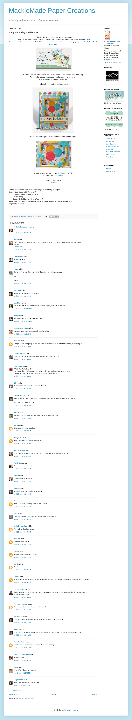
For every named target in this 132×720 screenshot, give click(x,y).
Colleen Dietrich (19, 395)
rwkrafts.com (18, 247)
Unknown (17, 341)
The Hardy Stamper (21, 604)
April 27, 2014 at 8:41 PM (22, 262)
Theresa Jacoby (19, 353)
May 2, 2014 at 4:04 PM (22, 686)
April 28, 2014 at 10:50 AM (22, 443)
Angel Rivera (110, 139)
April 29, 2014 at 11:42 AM (22, 648)
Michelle (17, 315)
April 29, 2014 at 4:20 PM (22, 660)
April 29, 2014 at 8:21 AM (22, 622)
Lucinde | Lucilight (20, 526)
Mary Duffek (18, 290)
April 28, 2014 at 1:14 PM (22, 469)
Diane (16, 425)
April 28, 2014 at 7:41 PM (22, 557)
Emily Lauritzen (19, 616)
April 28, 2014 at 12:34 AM (22, 346)
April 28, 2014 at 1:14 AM (22, 359)
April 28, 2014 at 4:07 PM (22, 532)
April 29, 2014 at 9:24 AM (22, 635)
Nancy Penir (110, 154)
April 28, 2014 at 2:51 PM (22, 507)
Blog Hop (59, 175)
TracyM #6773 (19, 366)
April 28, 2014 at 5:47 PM (22, 544)
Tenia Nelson (18, 256)
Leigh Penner (18, 680)
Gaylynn (17, 475)
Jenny (16, 269)
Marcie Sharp (110, 149)
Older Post (93, 694)
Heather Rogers (19, 450)
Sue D (16, 564)
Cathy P (16, 551)
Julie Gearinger (111, 144)
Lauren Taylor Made (21, 328)
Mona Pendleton (19, 642)
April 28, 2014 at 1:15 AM (22, 376)
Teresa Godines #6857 (22, 654)
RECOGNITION (111, 171)
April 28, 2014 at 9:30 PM (22, 582)
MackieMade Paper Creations (52, 10)
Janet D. (17, 577)
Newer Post (13, 694)
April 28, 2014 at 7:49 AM (22, 418)
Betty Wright (110, 141)
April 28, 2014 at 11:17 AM (22, 456)
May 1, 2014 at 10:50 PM (22, 673)
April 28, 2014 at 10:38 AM (22, 431)
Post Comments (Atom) (26, 698)
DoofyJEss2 (18, 438)
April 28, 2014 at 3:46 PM (22, 519)
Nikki (15, 383)
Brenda (16, 629)
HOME (108, 168)
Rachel (16, 239)
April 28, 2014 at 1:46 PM (22, 494)
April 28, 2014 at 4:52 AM (22, 389)
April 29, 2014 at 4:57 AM (22, 610)
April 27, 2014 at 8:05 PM (22, 233)
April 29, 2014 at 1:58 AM (22, 597)
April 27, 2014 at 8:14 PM (22, 250)
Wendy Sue (18, 463)
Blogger (75, 710)
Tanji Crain (110, 157)
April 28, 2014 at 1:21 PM (22, 481)
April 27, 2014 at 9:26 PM (22, 296)
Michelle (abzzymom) (21, 227)
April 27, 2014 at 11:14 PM (23, 321)
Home (54, 694)
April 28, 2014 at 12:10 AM (22, 334)
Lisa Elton (17, 303)
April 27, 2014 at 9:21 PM (22, 283)
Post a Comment (17, 690)
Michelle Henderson (113, 152)
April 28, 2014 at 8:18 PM (22, 570)
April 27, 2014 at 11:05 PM (23, 309)
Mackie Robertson (112, 146)
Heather (16, 412)
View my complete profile (112, 62)
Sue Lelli (17, 513)
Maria (16, 667)
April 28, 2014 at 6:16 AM (22, 406)
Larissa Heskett (19, 589)
